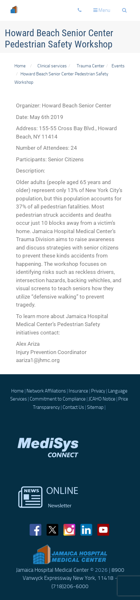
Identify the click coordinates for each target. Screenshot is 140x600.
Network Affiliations (46, 391)
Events (118, 65)
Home (20, 65)
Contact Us (73, 407)
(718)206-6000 (70, 586)
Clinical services (51, 65)
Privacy (98, 391)
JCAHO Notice (102, 399)
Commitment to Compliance (58, 399)
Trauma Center (91, 65)
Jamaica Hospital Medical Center (52, 570)
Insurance (78, 391)
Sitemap (95, 407)
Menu (103, 12)
